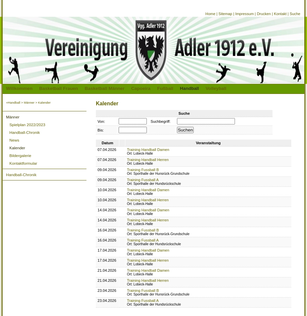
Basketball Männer (105, 88)
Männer (29, 102)
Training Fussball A (143, 180)
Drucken (264, 14)
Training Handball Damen (148, 150)
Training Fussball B (143, 170)
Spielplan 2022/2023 (27, 124)
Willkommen (19, 88)
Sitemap (225, 14)
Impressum (244, 14)
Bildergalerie (20, 155)
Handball (189, 88)
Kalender (17, 148)
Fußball (165, 88)
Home (210, 14)
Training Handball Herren (148, 160)
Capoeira (141, 88)
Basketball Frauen (58, 88)
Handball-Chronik (24, 132)
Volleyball (216, 88)
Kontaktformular (23, 163)
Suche (295, 14)
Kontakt (280, 14)
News (14, 140)
